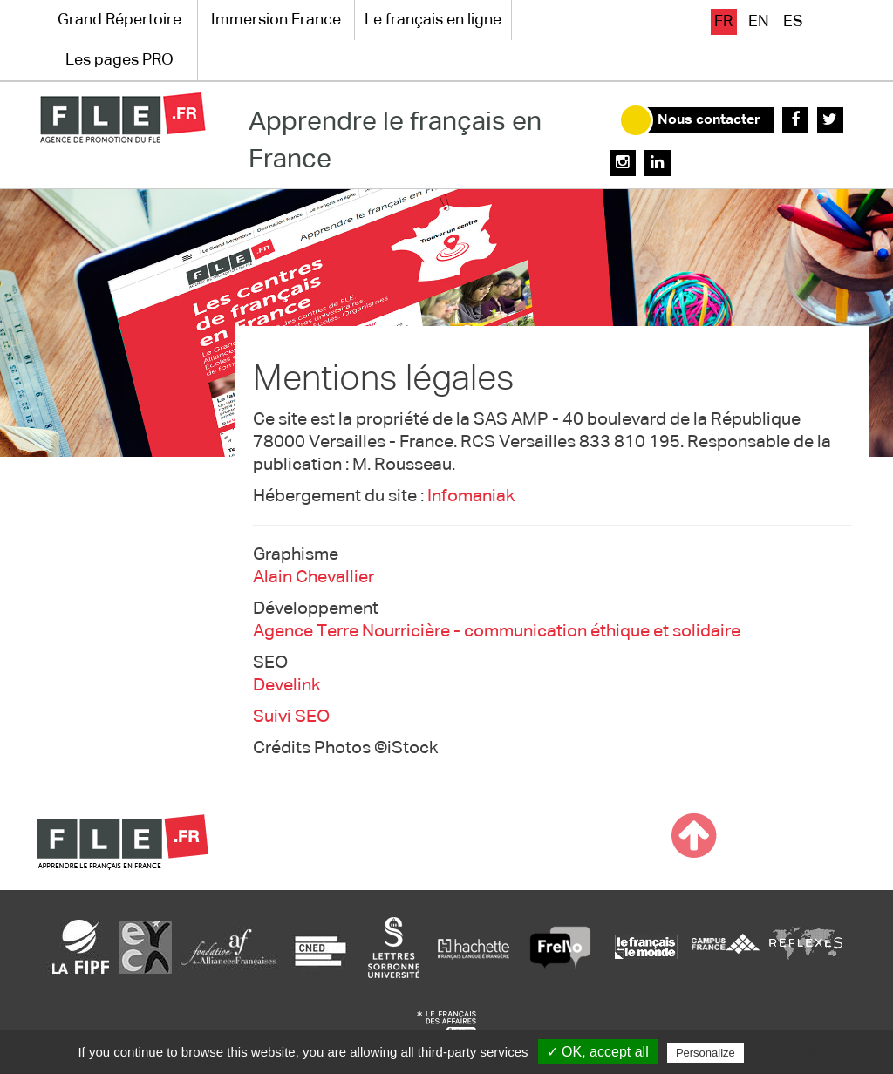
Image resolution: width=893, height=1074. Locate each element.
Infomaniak (471, 496)
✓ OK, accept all (598, 1051)
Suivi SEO (291, 716)
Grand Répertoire (119, 20)
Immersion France (276, 20)
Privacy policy (790, 1052)
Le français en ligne (433, 20)
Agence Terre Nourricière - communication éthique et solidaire (496, 631)
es (793, 22)
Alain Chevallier (313, 577)
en (758, 22)
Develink (286, 685)
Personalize (705, 1052)
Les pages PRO (119, 60)
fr (723, 22)
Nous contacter (709, 120)
